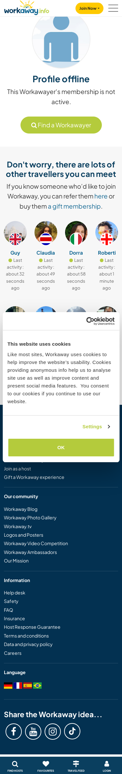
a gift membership (74, 206)
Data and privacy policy (28, 644)
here (101, 196)
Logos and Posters (23, 535)
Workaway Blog (20, 509)
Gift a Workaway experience (34, 477)
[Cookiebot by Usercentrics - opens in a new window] (87, 321)
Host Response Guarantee (32, 627)
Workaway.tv (18, 526)
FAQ (8, 610)
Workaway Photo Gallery (30, 517)
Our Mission (16, 560)
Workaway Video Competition (36, 543)
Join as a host (17, 468)
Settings (92, 426)
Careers (12, 653)
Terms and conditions (26, 636)
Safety (11, 601)
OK (61, 447)
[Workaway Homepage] (26, 7)
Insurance (14, 618)
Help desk (14, 592)
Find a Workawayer (61, 125)
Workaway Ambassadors (30, 552)
